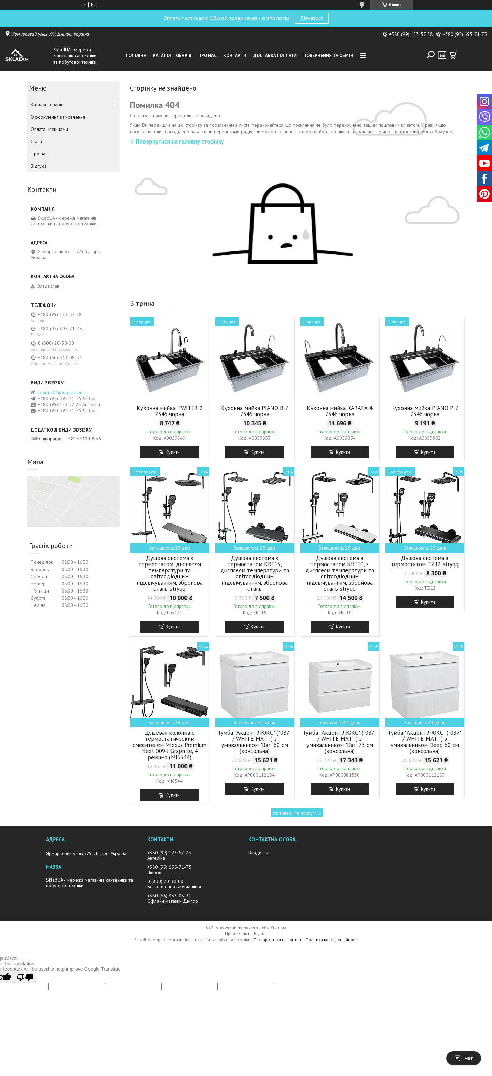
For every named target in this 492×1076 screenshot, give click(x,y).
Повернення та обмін (328, 55)
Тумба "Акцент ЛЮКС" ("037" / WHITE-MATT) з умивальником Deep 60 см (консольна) (425, 742)
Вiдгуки (38, 166)
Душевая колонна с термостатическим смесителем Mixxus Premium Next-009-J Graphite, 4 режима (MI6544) (169, 745)
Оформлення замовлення (58, 117)
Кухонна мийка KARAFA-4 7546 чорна (339, 411)
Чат (463, 1058)
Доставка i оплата (275, 55)
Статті (36, 141)
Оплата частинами (49, 129)
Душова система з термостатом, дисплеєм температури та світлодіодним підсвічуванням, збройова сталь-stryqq (170, 573)
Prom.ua (278, 927)
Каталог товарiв (172, 55)
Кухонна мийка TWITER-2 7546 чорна (170, 411)
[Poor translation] (25, 977)
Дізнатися (311, 18)
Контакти (234, 55)
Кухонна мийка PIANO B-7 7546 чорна (254, 411)
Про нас (207, 55)
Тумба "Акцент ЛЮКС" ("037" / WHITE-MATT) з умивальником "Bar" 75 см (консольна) (340, 742)
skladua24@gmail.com (60, 392)
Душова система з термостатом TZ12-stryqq (425, 561)
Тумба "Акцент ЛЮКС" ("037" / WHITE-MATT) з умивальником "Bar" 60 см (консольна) (254, 742)
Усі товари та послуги (295, 813)
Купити (173, 452)
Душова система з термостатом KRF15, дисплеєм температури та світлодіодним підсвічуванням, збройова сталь (254, 573)
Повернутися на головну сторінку (180, 141)
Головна (136, 55)
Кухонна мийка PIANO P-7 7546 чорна (425, 411)
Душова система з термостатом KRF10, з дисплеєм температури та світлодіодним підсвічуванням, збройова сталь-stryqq (339, 573)
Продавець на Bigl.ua (246, 933)
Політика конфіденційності (332, 939)
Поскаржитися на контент (278, 939)
